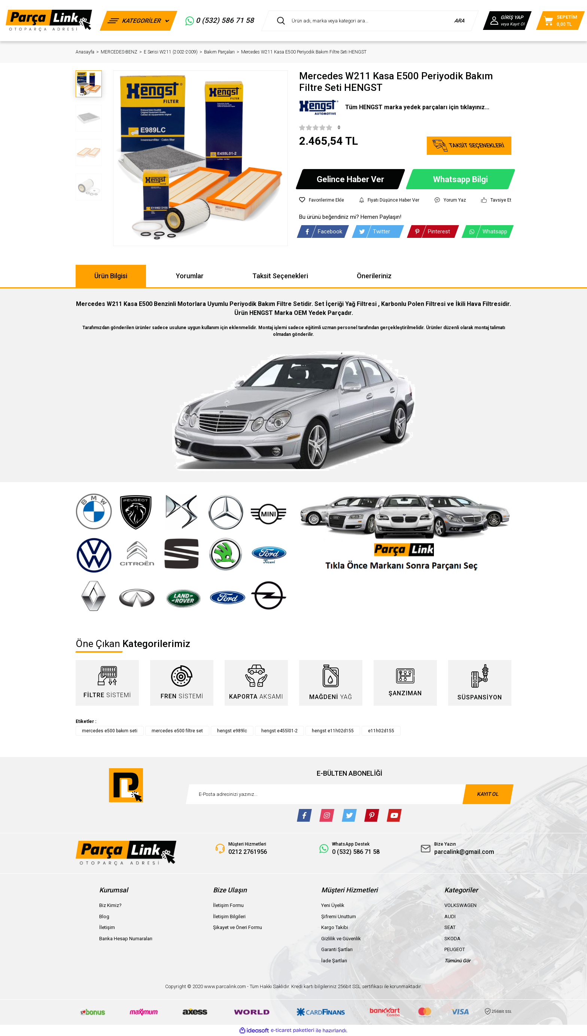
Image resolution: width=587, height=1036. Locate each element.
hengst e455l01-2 (279, 730)
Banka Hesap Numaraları (125, 938)
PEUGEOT (454, 949)
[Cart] (560, 20)
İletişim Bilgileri (229, 916)
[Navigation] (138, 21)
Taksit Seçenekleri (280, 276)
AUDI (450, 916)
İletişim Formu (228, 905)
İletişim (107, 927)
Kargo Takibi (334, 927)
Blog (104, 916)
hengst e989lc (232, 730)
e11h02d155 (381, 730)
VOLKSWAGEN (460, 905)
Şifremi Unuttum (338, 916)
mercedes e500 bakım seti (109, 730)
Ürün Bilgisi (110, 276)
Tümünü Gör (457, 960)
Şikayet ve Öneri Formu (237, 927)
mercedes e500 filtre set (177, 730)
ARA (460, 21)
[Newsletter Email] (350, 794)
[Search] (370, 21)
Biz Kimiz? (110, 905)
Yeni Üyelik (332, 905)
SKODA (452, 938)
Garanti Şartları (337, 949)
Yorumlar (190, 276)
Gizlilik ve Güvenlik (341, 938)
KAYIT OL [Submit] (488, 794)
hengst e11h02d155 (333, 730)
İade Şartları (334, 960)
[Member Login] (507, 20)
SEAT (450, 927)
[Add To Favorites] (321, 200)
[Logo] (49, 20)
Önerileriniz (374, 276)
